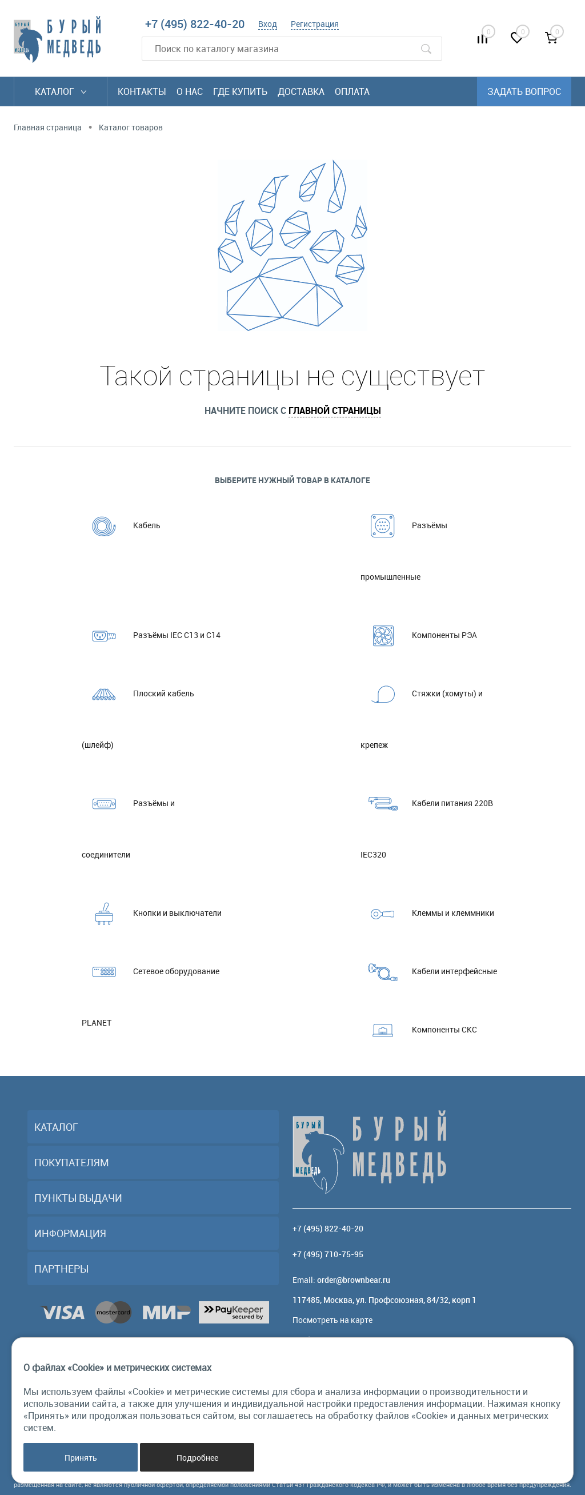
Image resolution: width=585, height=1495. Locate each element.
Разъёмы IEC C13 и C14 (151, 635)
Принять (81, 1457)
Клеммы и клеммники (427, 913)
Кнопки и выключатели (152, 913)
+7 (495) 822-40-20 (195, 23)
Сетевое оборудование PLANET (150, 987)
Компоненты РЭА (418, 635)
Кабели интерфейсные (428, 971)
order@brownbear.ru (353, 1279)
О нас (190, 91)
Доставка (301, 91)
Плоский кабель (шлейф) (138, 709)
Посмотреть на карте (332, 1319)
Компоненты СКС (418, 1029)
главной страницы (335, 410)
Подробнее (197, 1457)
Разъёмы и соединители (128, 819)
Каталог (60, 91)
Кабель (121, 525)
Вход (267, 23)
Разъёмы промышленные (403, 541)
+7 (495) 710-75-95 (327, 1254)
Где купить (240, 91)
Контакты (142, 91)
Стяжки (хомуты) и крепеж (421, 709)
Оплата (352, 91)
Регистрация (315, 23)
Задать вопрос (524, 91)
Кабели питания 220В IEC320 (426, 819)
